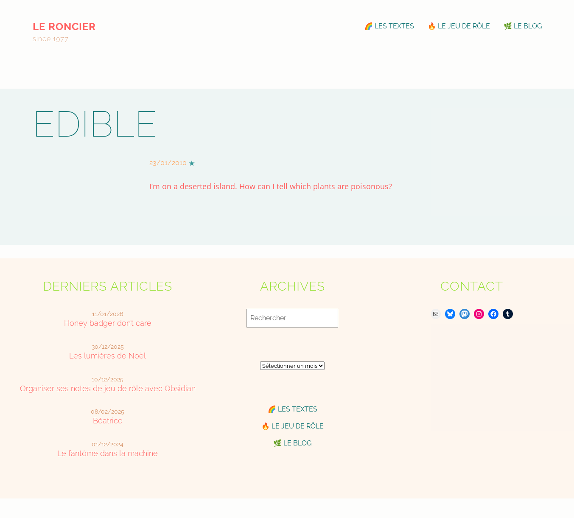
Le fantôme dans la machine (107, 453)
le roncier (64, 26)
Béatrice (108, 420)
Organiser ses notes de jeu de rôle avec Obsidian (108, 388)
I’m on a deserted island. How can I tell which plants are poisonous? (270, 186)
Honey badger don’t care (107, 323)
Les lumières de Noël (107, 355)
